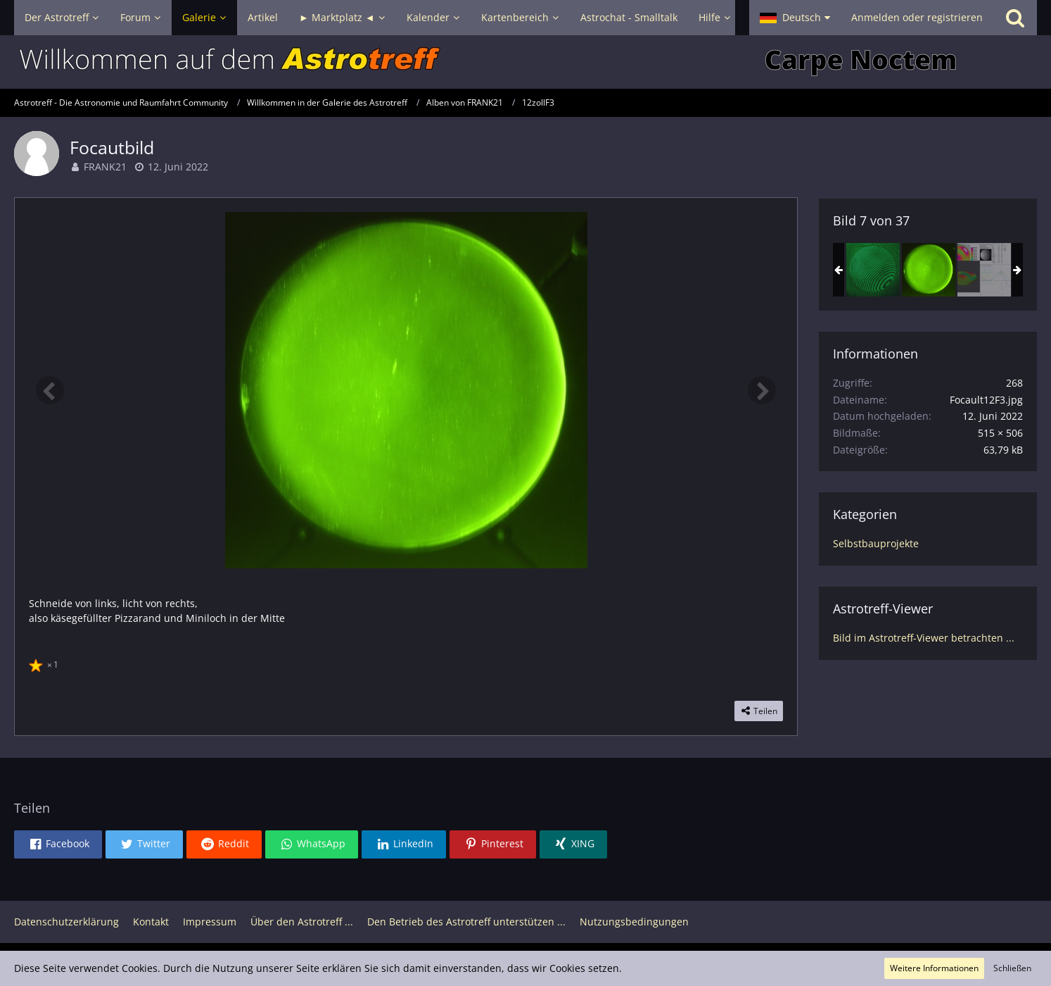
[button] (795, 17)
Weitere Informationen (934, 968)
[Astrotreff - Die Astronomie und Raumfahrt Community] (525, 62)
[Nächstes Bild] (762, 390)
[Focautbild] (928, 270)
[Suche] (1015, 17)
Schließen (1012, 968)
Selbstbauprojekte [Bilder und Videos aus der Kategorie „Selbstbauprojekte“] (876, 543)
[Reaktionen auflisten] (45, 663)
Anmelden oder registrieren (917, 17)
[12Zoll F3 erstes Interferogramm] (873, 270)
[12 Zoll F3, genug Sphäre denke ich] (984, 270)
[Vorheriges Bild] (50, 390)
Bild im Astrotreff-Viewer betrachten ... (923, 637)
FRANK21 (105, 166)
